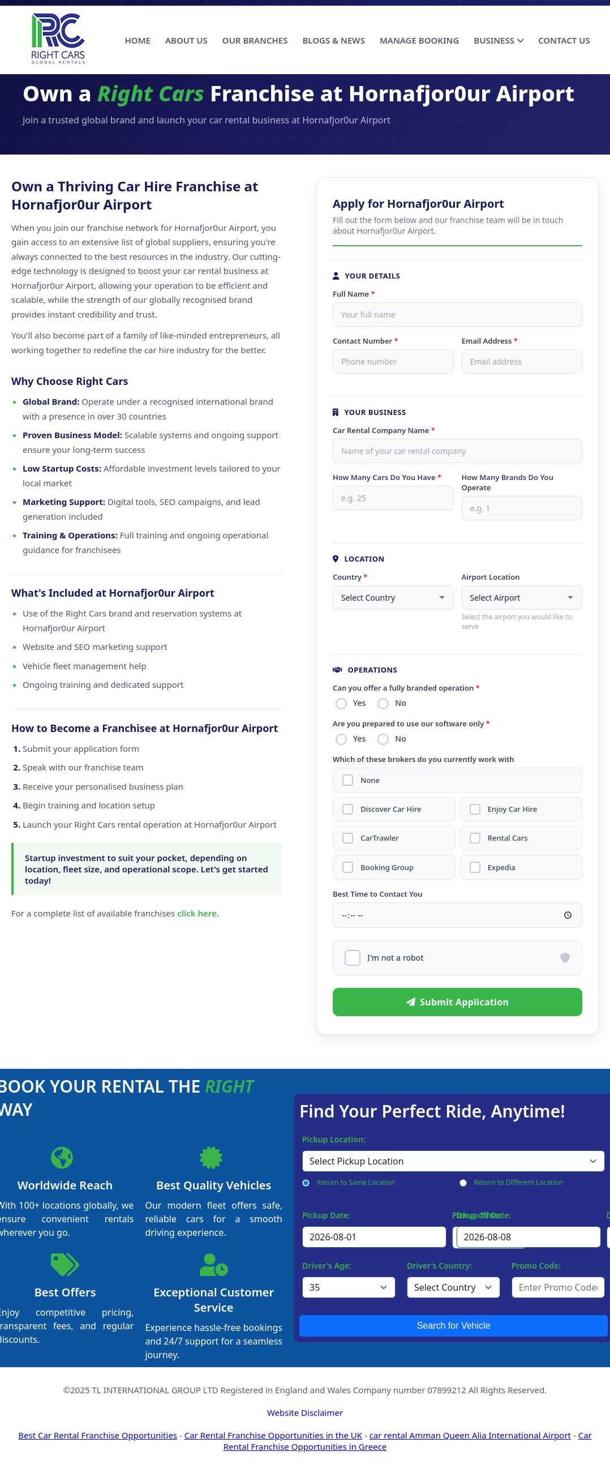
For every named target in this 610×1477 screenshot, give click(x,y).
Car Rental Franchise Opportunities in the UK (273, 1431)
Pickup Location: (334, 1136)
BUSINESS (498, 40)
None (369, 780)
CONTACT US (564, 40)
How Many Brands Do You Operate (507, 482)
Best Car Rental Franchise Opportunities (97, 1431)
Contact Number (365, 341)
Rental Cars (507, 836)
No (400, 702)
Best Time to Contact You (378, 890)
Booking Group (386, 865)
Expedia (501, 865)
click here (197, 913)
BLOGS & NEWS (333, 40)
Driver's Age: (326, 1262)
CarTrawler (379, 836)
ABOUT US (186, 40)
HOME (138, 40)
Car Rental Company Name (384, 430)
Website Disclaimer (305, 1409)
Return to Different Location (519, 1179)
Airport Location (491, 577)
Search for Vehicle (454, 1322)
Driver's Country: (439, 1262)
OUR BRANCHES (255, 40)
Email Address (490, 341)
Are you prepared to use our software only (411, 723)
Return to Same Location (356, 1179)
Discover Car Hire (390, 808)
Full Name (354, 294)
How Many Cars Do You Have (387, 477)
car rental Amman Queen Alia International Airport (470, 1431)
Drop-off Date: (484, 1211)
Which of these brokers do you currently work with (423, 759)
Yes (359, 702)
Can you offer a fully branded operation (406, 688)
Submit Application (457, 998)
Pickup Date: (326, 1211)
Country (350, 577)
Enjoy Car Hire (511, 808)
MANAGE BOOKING (419, 40)
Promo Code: (536, 1262)
